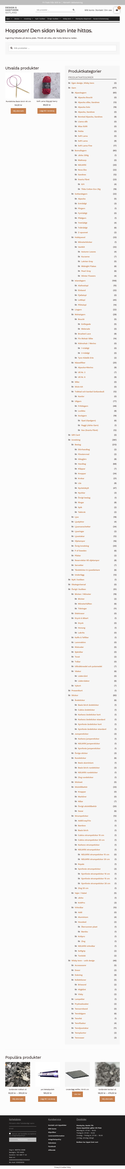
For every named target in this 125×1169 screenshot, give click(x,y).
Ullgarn (78, 401)
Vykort (78, 686)
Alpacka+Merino (85, 367)
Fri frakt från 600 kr (51, 2)
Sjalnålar (79, 652)
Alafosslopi (83, 285)
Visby (80, 994)
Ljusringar (79, 531)
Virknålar (79, 907)
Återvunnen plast (89, 927)
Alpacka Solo (84, 107)
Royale (81, 864)
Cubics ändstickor (86, 710)
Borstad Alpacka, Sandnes (90, 117)
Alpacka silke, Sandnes (88, 102)
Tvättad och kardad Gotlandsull (89, 391)
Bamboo (82, 825)
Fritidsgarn (83, 406)
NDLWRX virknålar (86, 946)
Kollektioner (80, 980)
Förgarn (81, 208)
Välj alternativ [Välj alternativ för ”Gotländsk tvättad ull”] (17, 1099)
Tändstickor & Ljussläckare (87, 570)
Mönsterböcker (85, 242)
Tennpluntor (80, 1033)
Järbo (80, 898)
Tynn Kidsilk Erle (85, 358)
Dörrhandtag (84, 449)
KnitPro (81, 903)
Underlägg (79, 575)
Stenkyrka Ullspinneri (83, 19)
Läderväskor (83, 681)
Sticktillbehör (81, 787)
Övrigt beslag (84, 498)
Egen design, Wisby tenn (82, 83)
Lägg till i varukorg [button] (47, 111)
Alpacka (82, 199)
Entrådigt (82, 203)
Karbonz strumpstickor (89, 845)
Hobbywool (80, 237)
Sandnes (82, 174)
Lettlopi (81, 300)
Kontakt (99, 10)
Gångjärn (82, 459)
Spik (80, 507)
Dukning (78, 975)
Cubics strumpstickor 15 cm (91, 835)
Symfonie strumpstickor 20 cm (95, 883)
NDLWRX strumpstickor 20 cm (95, 859)
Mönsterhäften (85, 604)
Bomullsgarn (81, 150)
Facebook (52, 1146)
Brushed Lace (84, 334)
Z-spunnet (83, 232)
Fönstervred (83, 454)
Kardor (81, 396)
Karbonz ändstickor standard (91, 719)
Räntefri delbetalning (73, 2)
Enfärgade (86, 324)
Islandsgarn (80, 281)
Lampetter (80, 999)
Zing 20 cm (83, 888)
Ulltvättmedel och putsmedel (88, 666)
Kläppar (81, 469)
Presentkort (77, 690)
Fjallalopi (82, 295)
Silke (77, 382)
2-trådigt (85, 353)
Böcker (81, 599)
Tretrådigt (82, 223)
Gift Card (75, 435)
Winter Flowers (88, 276)
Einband (82, 290)
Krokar (81, 478)
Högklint (82, 989)
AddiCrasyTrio (84, 821)
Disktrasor (79, 613)
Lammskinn (80, 642)
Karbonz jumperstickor (88, 739)
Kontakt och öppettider (57, 1125)
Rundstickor (80, 758)
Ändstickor (80, 700)
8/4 (82, 184)
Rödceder (79, 647)
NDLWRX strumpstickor (89, 850)
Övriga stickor (81, 753)
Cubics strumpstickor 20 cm (91, 840)
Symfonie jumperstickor (89, 748)
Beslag (78, 444)
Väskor (78, 671)
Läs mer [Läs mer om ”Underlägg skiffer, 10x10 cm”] (77, 1094)
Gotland (12, 10)
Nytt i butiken (40, 19)
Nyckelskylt (83, 488)
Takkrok (82, 512)
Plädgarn (82, 218)
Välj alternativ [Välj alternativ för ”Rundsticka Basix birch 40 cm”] (18, 111)
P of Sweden (80, 551)
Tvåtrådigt (82, 228)
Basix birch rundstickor (89, 768)
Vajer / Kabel (81, 893)
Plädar (78, 555)
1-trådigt (85, 348)
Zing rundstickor (85, 777)
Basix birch (83, 830)
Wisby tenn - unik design (83, 960)
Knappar (82, 792)
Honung (81, 628)
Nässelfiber (80, 363)
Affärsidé (51, 1150)
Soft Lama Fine (85, 146)
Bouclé (81, 319)
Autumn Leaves (88, 252)
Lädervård (82, 676)
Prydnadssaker (82, 1004)
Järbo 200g (83, 155)
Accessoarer (80, 965)
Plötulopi (82, 305)
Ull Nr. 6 (81, 377)
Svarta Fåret (83, 179)
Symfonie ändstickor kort (90, 724)
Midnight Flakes (88, 266)
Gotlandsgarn (81, 194)
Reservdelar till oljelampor (87, 560)
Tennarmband (81, 1009)
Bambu (84, 932)
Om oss (108, 10)
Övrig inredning (82, 546)
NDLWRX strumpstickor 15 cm (95, 854)
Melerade (85, 329)
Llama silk (83, 121)
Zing (83, 941)
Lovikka (81, 411)
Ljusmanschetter (83, 527)
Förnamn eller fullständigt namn (21, 1123)
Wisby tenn (68, 18)
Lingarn (78, 309)
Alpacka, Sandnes (86, 112)
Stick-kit (79, 387)
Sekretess (52, 1143)
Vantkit (81, 247)
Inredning (28, 18)
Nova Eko (82, 170)
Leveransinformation (56, 1136)
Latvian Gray (87, 261)
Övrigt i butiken (54, 18)
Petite (80, 131)
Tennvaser (79, 1038)
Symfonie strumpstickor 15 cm (95, 878)
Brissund (82, 985)
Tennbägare (80, 1013)
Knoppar (82, 473)
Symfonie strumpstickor (89, 869)
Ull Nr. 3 (81, 372)
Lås (79, 483)
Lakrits (81, 633)
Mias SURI (82, 126)
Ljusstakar (80, 536)
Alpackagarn (80, 93)
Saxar (80, 811)
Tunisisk (82, 956)
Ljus (77, 517)
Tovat (77, 657)
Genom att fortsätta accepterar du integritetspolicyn (22, 1134)
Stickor (18, 18)
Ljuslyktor (79, 522)
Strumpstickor (81, 816)
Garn (9, 18)
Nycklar (81, 493)
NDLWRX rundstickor (88, 772)
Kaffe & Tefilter (82, 637)
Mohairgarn (80, 314)
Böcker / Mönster (83, 594)
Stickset (78, 782)
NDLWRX (82, 165)
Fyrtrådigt (82, 213)
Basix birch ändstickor (88, 705)
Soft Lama (83, 136)
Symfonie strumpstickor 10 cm (95, 874)
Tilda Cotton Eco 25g (91, 189)
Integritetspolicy (54, 1139)
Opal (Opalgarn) (88, 420)
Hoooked (82, 922)
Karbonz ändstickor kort (89, 714)
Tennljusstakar (81, 1028)
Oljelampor (80, 541)
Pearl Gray (86, 271)
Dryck (80, 623)
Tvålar (77, 662)
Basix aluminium (85, 763)
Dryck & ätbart (81, 618)
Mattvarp (82, 160)
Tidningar (82, 608)
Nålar (80, 801)
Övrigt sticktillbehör (87, 806)
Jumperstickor (81, 734)
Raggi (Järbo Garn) (90, 425)
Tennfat (78, 1018)
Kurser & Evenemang (100, 19)
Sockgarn (82, 416)
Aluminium (83, 917)
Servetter (79, 565)
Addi (80, 912)
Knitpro (81, 936)
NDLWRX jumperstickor (89, 743)
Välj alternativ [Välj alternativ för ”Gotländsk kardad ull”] (107, 1099)
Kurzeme (85, 256)
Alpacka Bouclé (85, 97)
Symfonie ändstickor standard (92, 729)
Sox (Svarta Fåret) (89, 430)
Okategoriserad (78, 584)
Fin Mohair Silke (85, 338)
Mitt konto (89, 10)
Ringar (81, 502)
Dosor (77, 970)
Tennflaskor (80, 1023)
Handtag (82, 464)
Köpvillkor (52, 1132)
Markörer (82, 797)
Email (11, 1128)
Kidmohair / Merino (87, 343)
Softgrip (81, 951)
